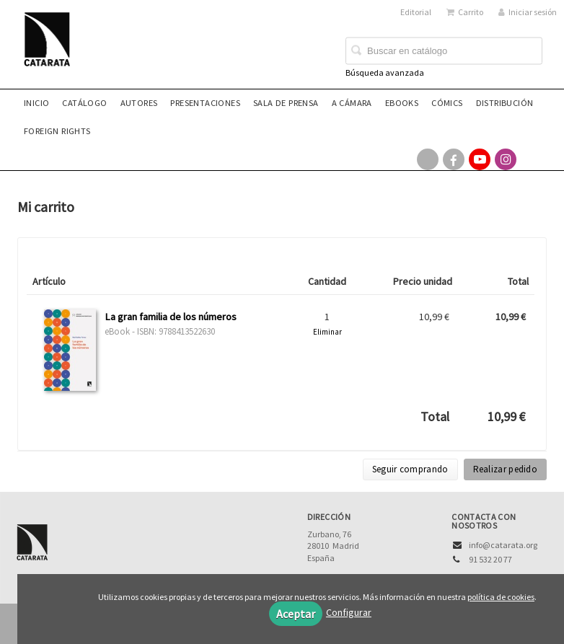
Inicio (36, 102)
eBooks (401, 102)
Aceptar (295, 613)
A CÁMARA (352, 102)
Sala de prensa (286, 102)
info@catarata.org (503, 544)
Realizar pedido (505, 469)
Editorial (415, 11)
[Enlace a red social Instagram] (505, 159)
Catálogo (84, 102)
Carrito (464, 11)
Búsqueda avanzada (384, 72)
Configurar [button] (348, 612)
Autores (139, 102)
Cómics (446, 102)
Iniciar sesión (527, 11)
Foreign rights (57, 130)
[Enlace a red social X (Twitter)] (428, 159)
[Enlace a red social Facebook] (453, 159)
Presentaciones (205, 102)
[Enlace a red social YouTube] (479, 159)
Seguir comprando (410, 469)
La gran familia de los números (171, 316)
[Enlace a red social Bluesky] (531, 159)
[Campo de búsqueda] (443, 51)
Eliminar (327, 332)
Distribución (505, 102)
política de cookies (500, 596)
